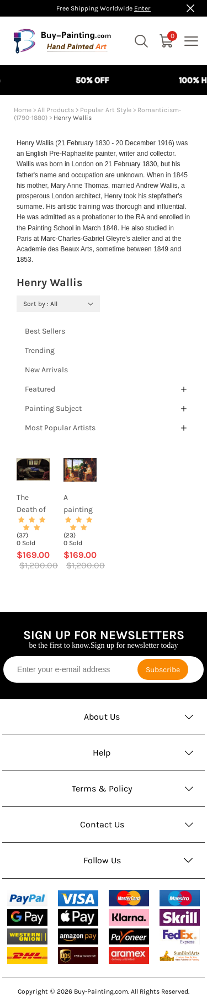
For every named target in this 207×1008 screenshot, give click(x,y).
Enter (142, 8)
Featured (40, 389)
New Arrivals (46, 369)
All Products (56, 110)
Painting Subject (53, 408)
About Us (102, 716)
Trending (40, 350)
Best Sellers (45, 331)
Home (22, 110)
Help (102, 752)
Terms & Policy (102, 788)
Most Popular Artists (60, 427)
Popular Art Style (105, 110)
